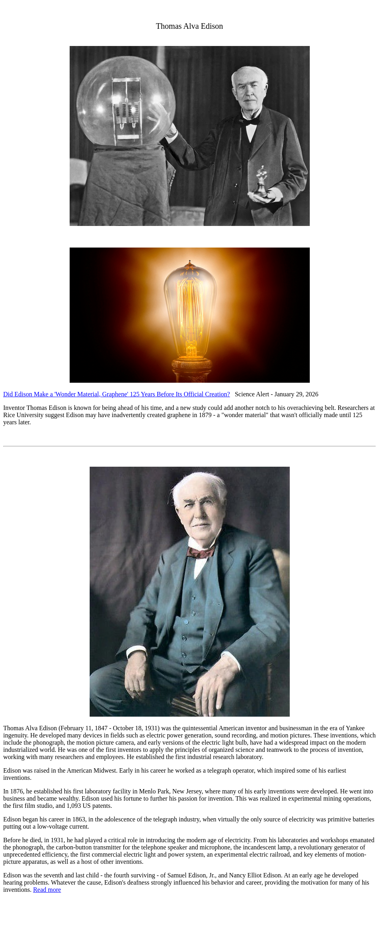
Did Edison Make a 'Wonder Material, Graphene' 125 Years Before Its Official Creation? (116, 394)
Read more (47, 889)
